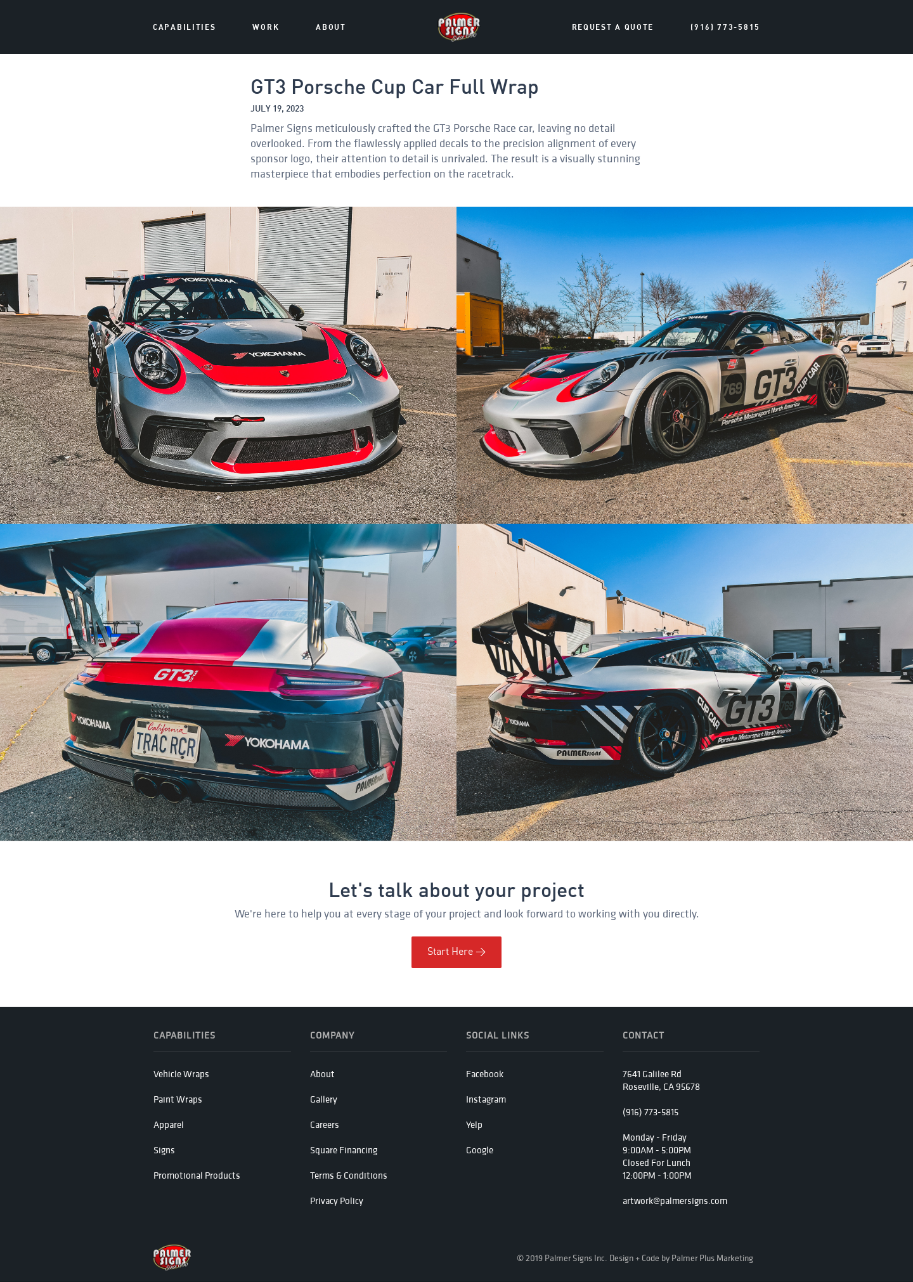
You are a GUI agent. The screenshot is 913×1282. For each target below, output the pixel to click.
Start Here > (456, 952)
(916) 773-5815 (725, 27)
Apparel (168, 1124)
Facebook (484, 1074)
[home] (459, 27)
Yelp (474, 1124)
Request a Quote (613, 27)
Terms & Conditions (348, 1175)
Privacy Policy (336, 1201)
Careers (324, 1124)
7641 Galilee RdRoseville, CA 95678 (661, 1080)
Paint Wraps (177, 1099)
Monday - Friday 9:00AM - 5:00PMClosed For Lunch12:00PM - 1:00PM (657, 1156)
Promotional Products (196, 1175)
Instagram (486, 1099)
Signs (164, 1150)
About (322, 1074)
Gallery (323, 1099)
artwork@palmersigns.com (675, 1201)
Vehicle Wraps (181, 1074)
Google (479, 1150)
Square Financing (343, 1150)
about (331, 27)
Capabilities (184, 27)
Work (265, 27)
